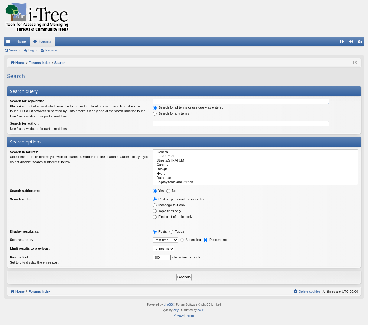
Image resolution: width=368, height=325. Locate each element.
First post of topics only (173, 216)
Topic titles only (167, 211)
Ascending (190, 239)
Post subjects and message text (179, 199)
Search (14, 50)
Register (51, 50)
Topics (176, 231)
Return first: (19, 257)
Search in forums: (24, 152)
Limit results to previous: (30, 248)
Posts (160, 231)
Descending (215, 239)
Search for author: (24, 123)
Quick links (9, 42)
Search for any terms (171, 113)
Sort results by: (22, 239)
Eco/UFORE (255, 156)
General (255, 152)
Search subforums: (25, 190)
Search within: (21, 199)
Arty (176, 310)
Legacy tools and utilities (255, 182)
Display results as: (24, 231)
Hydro (255, 174)
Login (32, 50)
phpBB (168, 304)
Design (255, 169)
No (171, 190)
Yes (158, 190)
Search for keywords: (27, 101)
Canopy (255, 165)
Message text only (169, 205)
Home (21, 41)
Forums (45, 41)
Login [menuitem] (352, 42)
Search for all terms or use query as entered (188, 107)
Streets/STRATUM (255, 161)
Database (255, 178)
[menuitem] (341, 41)
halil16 (201, 310)
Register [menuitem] (361, 42)
